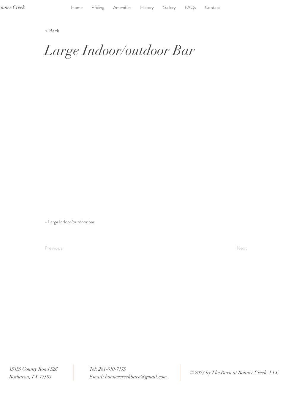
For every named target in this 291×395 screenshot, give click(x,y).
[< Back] (64, 31)
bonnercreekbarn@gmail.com (136, 377)
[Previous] (64, 248)
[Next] (232, 248)
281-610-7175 (112, 369)
